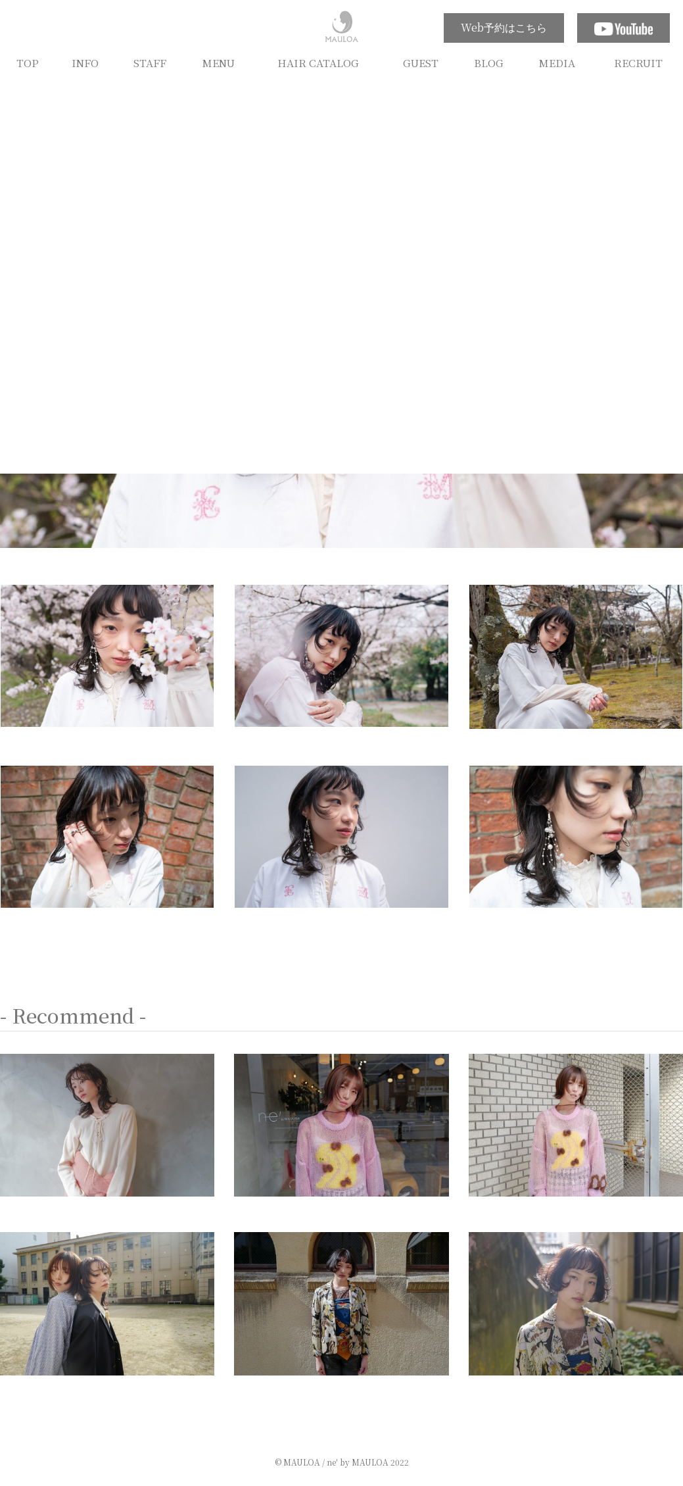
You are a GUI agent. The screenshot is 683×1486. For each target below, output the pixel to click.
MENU (218, 62)
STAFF (149, 62)
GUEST (420, 62)
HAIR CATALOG (318, 62)
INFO (85, 62)
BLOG (489, 62)
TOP (27, 62)
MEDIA (557, 62)
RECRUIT (638, 62)
